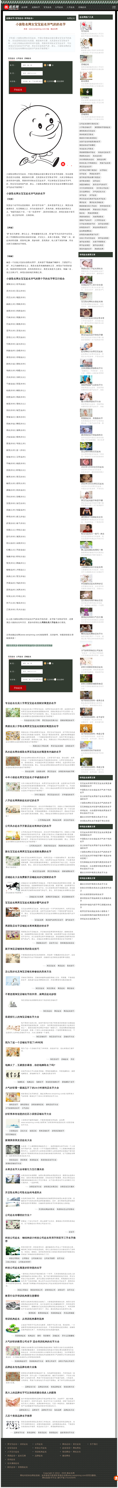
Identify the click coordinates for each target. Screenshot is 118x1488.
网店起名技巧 (69, 1011)
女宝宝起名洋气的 (26, 645)
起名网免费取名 (85, 231)
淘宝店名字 (54, 1059)
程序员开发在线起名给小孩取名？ (95, 911)
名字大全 (60, 1258)
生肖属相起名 (13, 1463)
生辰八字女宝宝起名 (87, 238)
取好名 (82, 213)
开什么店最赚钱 (68, 1336)
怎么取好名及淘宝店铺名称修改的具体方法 (28, 971)
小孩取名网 (12, 645)
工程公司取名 (11, 1262)
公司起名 (59, 7)
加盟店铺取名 (84, 184)
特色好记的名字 (104, 152)
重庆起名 (82, 202)
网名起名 (66, 1444)
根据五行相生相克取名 (88, 138)
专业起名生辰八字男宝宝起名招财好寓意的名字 (30, 703)
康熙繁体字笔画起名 (102, 127)
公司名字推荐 (49, 1258)
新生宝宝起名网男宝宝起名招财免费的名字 (28, 851)
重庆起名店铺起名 (96, 202)
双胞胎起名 (23, 1467)
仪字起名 (82, 174)
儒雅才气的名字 (85, 220)
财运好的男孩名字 (100, 227)
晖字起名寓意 (84, 245)
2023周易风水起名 (86, 159)
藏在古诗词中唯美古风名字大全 (94, 817)
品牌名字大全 (47, 1410)
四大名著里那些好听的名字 (92, 894)
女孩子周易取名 (99, 242)
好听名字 (61, 1290)
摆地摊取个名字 (68, 1082)
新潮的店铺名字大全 (13, 1163)
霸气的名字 (69, 920)
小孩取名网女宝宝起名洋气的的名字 (96, 803)
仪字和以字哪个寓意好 (88, 170)
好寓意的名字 (84, 227)
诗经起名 (24, 1444)
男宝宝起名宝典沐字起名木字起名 (92, 199)
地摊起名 (30, 1082)
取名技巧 (70, 966)
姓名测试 (85, 81)
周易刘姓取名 (84, 217)
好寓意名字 (69, 746)
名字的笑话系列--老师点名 (92, 700)
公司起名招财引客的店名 (89, 124)
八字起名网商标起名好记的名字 (22, 800)
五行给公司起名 (102, 188)
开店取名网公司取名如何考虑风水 (23, 1192)
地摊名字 (39, 1082)
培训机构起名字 (21, 1361)
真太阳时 (59, 81)
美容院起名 (34, 1160)
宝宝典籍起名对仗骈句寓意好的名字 (96, 807)
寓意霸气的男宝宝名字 (54, 920)
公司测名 (85, 98)
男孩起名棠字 (95, 174)
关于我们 (94, 1444)
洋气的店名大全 (99, 192)
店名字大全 (53, 943)
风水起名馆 (97, 156)
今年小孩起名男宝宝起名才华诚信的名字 (27, 777)
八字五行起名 (13, 1452)
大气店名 (25, 1108)
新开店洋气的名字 (100, 184)
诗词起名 (28, 18)
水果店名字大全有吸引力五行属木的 (24, 1169)
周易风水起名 (84, 156)
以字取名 (103, 170)
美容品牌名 (31, 1432)
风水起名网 (29, 771)
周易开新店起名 (50, 846)
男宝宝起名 (51, 771)
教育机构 (32, 1313)
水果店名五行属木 (67, 1187)
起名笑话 (66, 1448)
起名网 (24, 7)
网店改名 (70, 988)
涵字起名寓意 (84, 242)
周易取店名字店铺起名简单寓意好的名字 (27, 926)
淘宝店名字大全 (55, 1037)
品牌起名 (39, 1456)
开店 (72, 1059)
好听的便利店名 (37, 1104)
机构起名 (31, 1336)
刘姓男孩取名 (98, 217)
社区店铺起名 (11, 1134)
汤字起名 (96, 181)
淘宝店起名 (51, 966)
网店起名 (61, 966)
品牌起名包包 (43, 1387)
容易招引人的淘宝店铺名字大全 (22, 1017)
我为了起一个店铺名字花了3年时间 (24, 1042)
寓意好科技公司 (36, 1290)
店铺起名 (82, 7)
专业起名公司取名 (86, 149)
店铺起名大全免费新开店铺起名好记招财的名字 (30, 877)
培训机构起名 (56, 1313)
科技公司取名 (14, 1258)
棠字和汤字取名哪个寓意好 (89, 177)
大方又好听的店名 (86, 188)
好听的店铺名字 (58, 1131)
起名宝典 (22, 1456)
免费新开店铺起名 (53, 897)
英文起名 (77, 1444)
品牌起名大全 (30, 1387)
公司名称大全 (36, 1258)
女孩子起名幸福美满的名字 (89, 142)
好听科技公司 (50, 1290)
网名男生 (77, 1448)
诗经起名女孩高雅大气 (90, 919)
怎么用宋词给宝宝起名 (91, 452)
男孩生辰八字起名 (100, 209)
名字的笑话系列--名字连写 (92, 717)
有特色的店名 (105, 206)
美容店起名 (13, 1160)
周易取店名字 (41, 943)
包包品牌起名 (56, 1387)
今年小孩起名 (40, 795)
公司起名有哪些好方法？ (18, 1215)
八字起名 (71, 7)
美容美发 (23, 1160)
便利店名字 (13, 1104)
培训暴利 (46, 1336)
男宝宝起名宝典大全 (50, 720)
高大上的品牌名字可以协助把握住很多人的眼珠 (30, 1392)
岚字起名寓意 (103, 224)
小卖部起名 (13, 1131)
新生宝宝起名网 (39, 871)
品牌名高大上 (24, 1410)
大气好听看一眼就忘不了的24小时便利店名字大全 (32, 1088)
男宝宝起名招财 (57, 746)
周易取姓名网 (84, 209)
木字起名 (93, 195)
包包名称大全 (69, 1387)
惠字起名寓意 (98, 245)
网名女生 (77, 1452)
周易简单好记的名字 (66, 846)
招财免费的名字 (68, 871)
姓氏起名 (11, 1467)
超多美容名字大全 (67, 1432)
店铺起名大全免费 (36, 897)
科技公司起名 (41, 1448)
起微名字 (36, 7)
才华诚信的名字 (68, 795)
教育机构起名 (43, 1313)
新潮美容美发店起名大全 (18, 1140)
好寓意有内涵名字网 (66, 771)
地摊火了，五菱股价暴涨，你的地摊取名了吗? (30, 1065)
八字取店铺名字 (85, 127)
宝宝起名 (47, 7)
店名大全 (23, 1131)
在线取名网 (40, 771)
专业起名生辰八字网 (32, 720)
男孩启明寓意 (93, 213)
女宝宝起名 (12, 1448)
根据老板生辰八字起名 (88, 206)
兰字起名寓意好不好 (87, 224)
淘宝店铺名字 (41, 1037)
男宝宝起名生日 (53, 795)
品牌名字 (35, 1410)
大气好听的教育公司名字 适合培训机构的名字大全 (32, 1341)
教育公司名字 (51, 1361)
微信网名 (66, 1456)
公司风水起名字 (35, 846)
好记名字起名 (69, 820)
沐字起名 (82, 195)
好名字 (71, 1232)
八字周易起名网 (44, 820)
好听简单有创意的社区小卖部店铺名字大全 (28, 1114)
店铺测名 (85, 114)
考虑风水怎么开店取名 (65, 1209)
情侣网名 (66, 1452)
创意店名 (33, 1131)
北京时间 (49, 81)
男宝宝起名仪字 (85, 167)
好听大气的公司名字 (66, 1361)
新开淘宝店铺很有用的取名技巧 (22, 949)
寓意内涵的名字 (85, 249)
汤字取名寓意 (84, 181)
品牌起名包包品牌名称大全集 (21, 1367)
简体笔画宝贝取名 (86, 134)
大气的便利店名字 (13, 1108)
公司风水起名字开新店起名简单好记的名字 (28, 826)
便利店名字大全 (52, 1104)
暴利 (39, 1336)
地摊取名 (21, 1082)
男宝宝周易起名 (53, 871)
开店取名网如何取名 (46, 1209)
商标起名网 (57, 820)
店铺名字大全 (69, 1037)
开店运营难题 (69, 1313)
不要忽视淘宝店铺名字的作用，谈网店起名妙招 (30, 994)
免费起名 (71, 18)
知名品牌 (57, 1410)
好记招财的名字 (68, 897)
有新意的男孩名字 (44, 645)
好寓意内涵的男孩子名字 (89, 234)
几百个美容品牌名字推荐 (18, 1416)
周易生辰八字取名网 (40, 746)
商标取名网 (99, 249)
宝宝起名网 (39, 920)
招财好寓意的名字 (67, 720)
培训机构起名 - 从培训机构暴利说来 (24, 1319)
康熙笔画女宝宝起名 (87, 131)
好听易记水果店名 (51, 1187)
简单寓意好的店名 (67, 943)
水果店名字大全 (35, 1187)
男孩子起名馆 (105, 163)
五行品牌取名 (84, 192)
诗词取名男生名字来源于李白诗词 (95, 821)
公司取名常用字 (25, 1262)
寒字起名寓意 (103, 238)
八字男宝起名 (100, 220)
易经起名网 (101, 159)
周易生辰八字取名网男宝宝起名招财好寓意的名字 (32, 726)
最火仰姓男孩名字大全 (91, 401)
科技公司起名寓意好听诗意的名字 (23, 1268)
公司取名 (25, 1258)
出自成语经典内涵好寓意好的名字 (95, 915)
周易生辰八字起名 (49, 622)
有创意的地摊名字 (53, 1082)
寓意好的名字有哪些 (87, 145)
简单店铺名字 (44, 1131)
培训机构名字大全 (36, 1361)
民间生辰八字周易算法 (88, 163)
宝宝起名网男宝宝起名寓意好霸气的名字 (27, 902)
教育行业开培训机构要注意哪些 (22, 1296)
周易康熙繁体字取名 (87, 152)
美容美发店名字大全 (48, 1160)
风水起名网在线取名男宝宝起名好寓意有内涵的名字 (33, 752)
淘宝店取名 (51, 988)
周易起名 (11, 1456)
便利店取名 (24, 1104)
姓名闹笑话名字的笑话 (91, 750)
